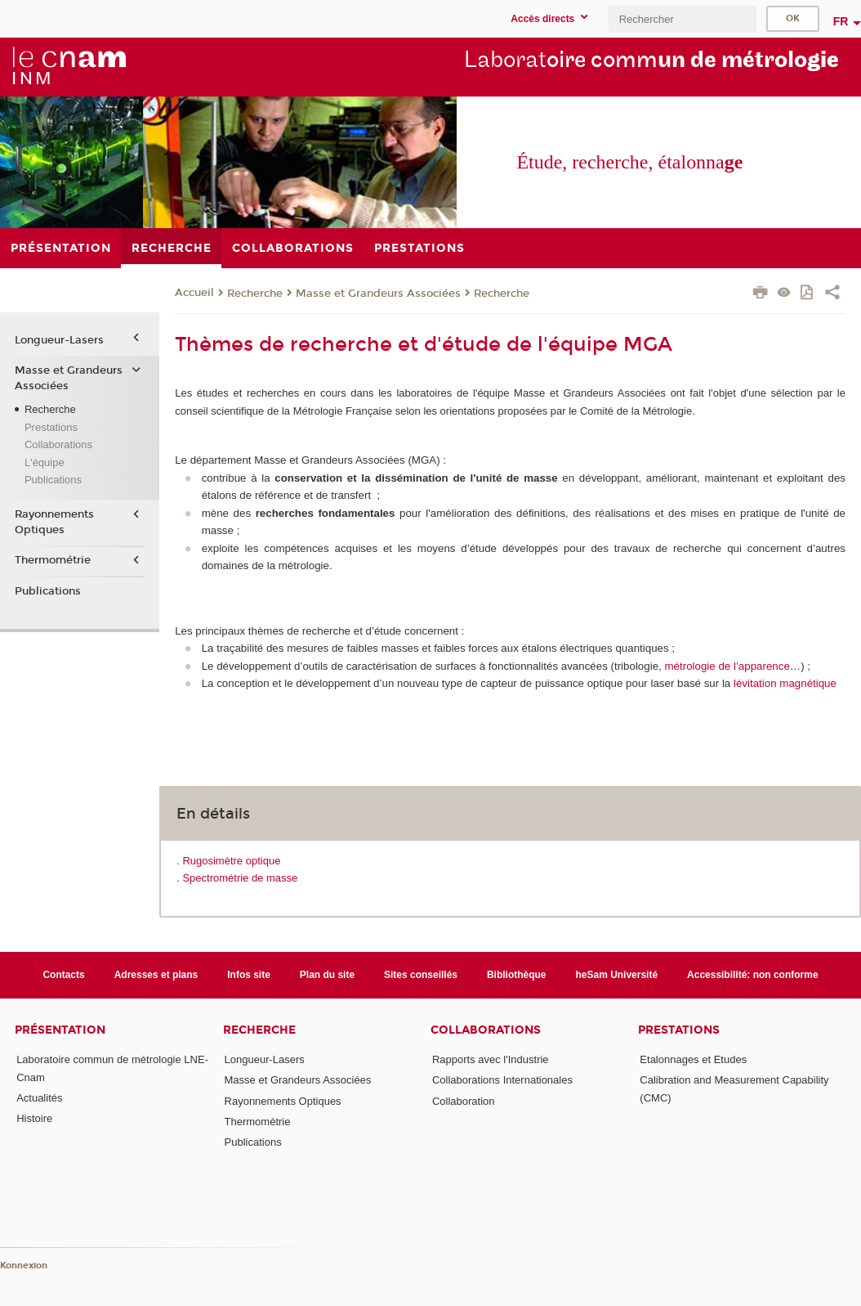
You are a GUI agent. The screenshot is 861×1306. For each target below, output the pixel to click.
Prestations (51, 427)
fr (841, 21)
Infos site (248, 975)
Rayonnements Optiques (54, 522)
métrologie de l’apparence (726, 666)
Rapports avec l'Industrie (490, 1059)
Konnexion (23, 1265)
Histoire (34, 1118)
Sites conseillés (420, 975)
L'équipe (45, 462)
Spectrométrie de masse (239, 878)
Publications (53, 479)
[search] (682, 19)
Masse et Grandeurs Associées (378, 293)
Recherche (255, 293)
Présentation (60, 1030)
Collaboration (463, 1101)
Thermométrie (53, 560)
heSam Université (617, 975)
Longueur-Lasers (59, 340)
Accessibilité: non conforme (753, 975)
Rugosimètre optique (231, 861)
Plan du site (327, 975)
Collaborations (58, 444)
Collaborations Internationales (502, 1080)
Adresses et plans (156, 975)
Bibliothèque (516, 975)
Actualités (39, 1098)
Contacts (63, 975)
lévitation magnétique (785, 683)
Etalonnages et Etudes (693, 1059)
